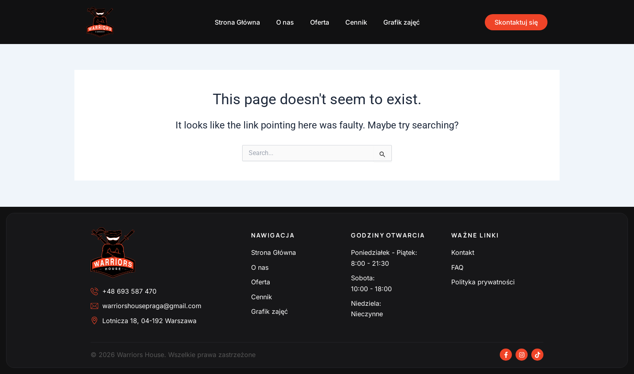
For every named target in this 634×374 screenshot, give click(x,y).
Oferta (319, 22)
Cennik (356, 22)
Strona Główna (237, 22)
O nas (285, 22)
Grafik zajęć (401, 22)
